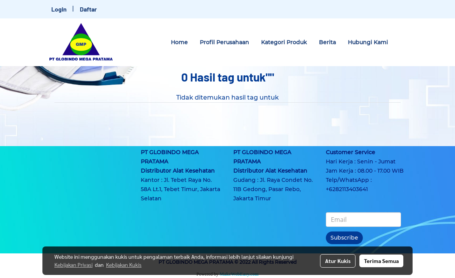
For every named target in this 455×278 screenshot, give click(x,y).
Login (59, 9)
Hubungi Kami (368, 42)
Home (179, 42)
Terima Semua (381, 260)
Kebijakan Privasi (73, 264)
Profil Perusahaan (224, 42)
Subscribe (344, 237)
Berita (327, 42)
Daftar (88, 9)
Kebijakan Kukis (124, 264)
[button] (401, 42)
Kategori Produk (284, 42)
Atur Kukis (338, 260)
